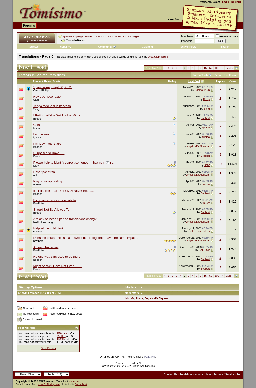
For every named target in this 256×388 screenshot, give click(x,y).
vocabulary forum (158, 56)
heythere (38, 241)
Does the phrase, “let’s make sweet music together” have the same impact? (85, 238)
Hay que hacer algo (47, 96)
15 (205, 68)
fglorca (37, 128)
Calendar (147, 46)
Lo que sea (41, 134)
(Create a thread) (37, 40)
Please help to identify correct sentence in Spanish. (69, 162)
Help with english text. (48, 228)
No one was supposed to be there (56, 256)
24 (220, 164)
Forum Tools (200, 75)
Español (173, 19)
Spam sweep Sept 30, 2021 (52, 87)
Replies (220, 81)
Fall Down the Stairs (47, 143)
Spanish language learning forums (82, 36)
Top (239, 374)
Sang (36, 99)
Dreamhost (81, 384)
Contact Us (170, 374)
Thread (37, 81)
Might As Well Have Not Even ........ (57, 266)
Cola (36, 125)
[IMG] (60, 339)
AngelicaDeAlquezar (198, 146)
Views (232, 81)
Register (236, 1)
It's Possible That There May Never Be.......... (64, 190)
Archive (206, 374)
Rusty (206, 99)
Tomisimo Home (190, 374)
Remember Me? (227, 36)
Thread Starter (52, 81)
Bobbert (38, 118)
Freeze (37, 184)
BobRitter (38, 203)
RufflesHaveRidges (44, 222)
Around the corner (46, 247)
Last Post (194, 81)
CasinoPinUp (202, 89)
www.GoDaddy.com (49, 384)
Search (225, 46)
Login (225, 1)
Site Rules (48, 348)
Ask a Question (37, 37)
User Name (187, 36)
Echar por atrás (44, 172)
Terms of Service (224, 374)
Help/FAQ (66, 46)
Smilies (61, 336)
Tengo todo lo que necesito (52, 106)
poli (35, 175)
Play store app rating (47, 181)
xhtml (72, 381)
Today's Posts (187, 46)
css (78, 381)
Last (229, 68)
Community (107, 46)
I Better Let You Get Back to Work (56, 115)
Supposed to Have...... (49, 153)
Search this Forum (226, 75)
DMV (36, 165)
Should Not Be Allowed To (51, 209)
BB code (62, 333)
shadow (37, 231)
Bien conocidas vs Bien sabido (54, 200)
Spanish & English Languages (122, 36)
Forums (29, 25)
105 (217, 68)
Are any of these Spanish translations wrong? (65, 219)
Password (186, 41)
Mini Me (129, 298)
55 (210, 68)
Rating (172, 81)
